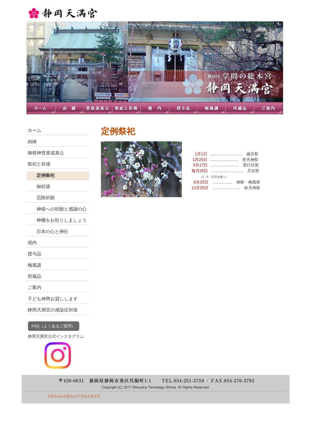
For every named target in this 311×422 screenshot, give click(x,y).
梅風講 (212, 108)
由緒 (69, 108)
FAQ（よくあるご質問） (54, 326)
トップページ (41, 108)
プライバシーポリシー (63, 395)
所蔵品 (240, 108)
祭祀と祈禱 (126, 108)
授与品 (183, 108)
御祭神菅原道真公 (98, 108)
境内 (155, 108)
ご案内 (269, 108)
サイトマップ (90, 395)
